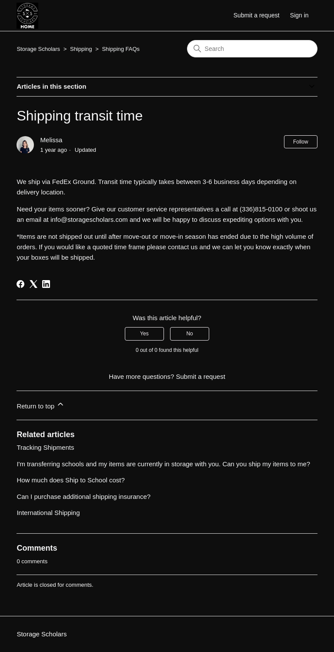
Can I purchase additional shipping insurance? (83, 496)
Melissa (51, 140)
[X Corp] (33, 284)
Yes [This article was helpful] (144, 334)
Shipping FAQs (121, 49)
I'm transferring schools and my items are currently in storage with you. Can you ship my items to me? (163, 464)
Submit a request (257, 15)
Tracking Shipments (45, 447)
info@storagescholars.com (89, 219)
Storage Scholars (38, 49)
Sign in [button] (299, 15)
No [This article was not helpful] (189, 334)
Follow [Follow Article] (300, 142)
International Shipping (48, 512)
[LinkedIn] (46, 284)
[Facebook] (20, 284)
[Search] (252, 48)
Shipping (82, 49)
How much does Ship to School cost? (70, 480)
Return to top (41, 405)
